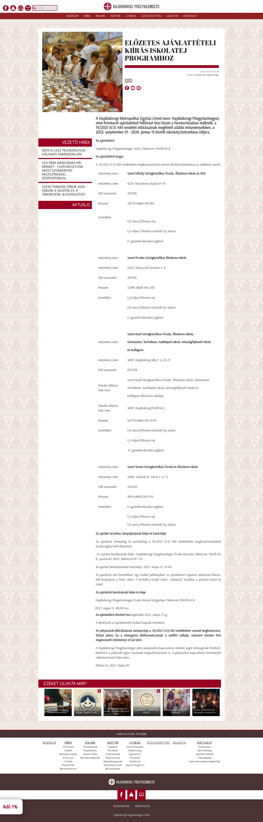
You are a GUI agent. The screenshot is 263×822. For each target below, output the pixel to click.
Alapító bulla (90, 754)
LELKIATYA (179, 742)
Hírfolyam (68, 746)
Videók (68, 750)
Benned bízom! (68, 768)
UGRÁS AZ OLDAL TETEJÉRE (131, 734)
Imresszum (204, 746)
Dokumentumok (113, 765)
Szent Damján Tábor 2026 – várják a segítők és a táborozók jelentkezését (64, 190)
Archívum (68, 757)
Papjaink (113, 746)
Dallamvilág (134, 750)
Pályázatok (68, 765)
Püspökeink (90, 750)
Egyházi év (135, 754)
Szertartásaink (135, 746)
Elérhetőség (205, 750)
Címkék (68, 761)
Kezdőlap (73, 15)
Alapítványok (112, 757)
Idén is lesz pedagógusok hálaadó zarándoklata (63, 152)
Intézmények (113, 754)
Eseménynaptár (68, 754)
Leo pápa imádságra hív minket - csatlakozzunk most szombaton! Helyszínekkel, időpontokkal (62, 170)
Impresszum (142, 806)
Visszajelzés (205, 757)
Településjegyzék (113, 761)
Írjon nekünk (121, 806)
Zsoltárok (134, 761)
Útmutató (135, 757)
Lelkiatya (172, 15)
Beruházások (112, 768)
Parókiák (113, 750)
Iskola (128, 80)
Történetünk (90, 746)
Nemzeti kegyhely (90, 757)
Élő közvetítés (151, 15)
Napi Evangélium (135, 765)
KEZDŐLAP (49, 742)
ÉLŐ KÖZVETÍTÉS (158, 742)
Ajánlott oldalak (205, 754)
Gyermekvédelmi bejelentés (204, 761)
